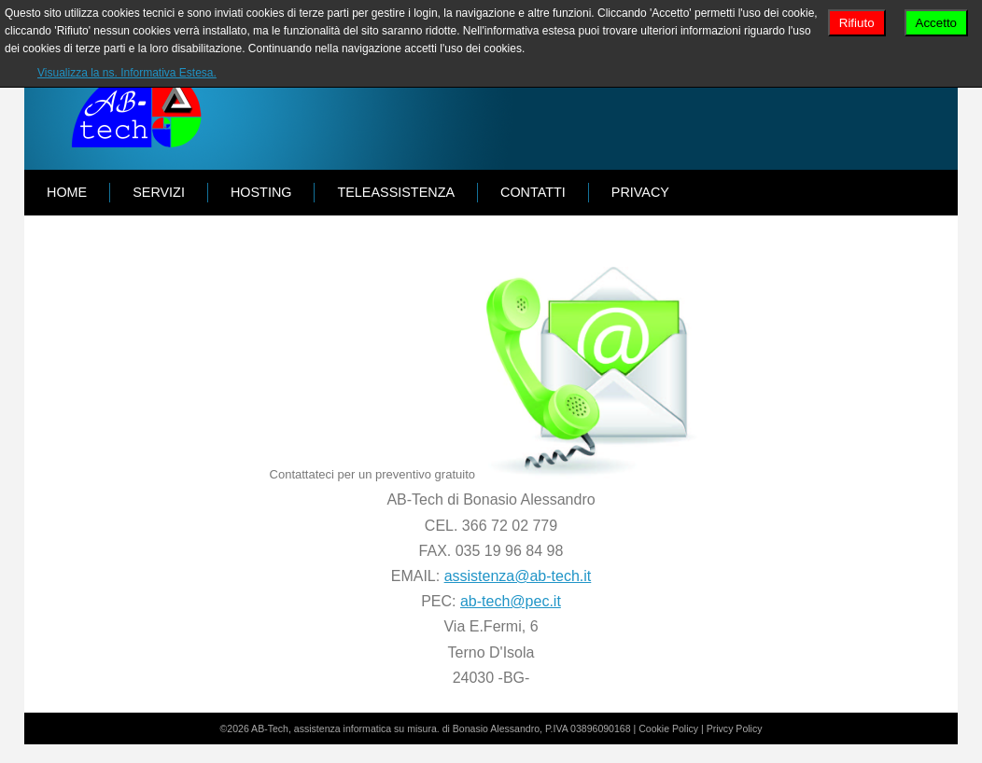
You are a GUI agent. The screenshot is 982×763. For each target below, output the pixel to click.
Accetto (936, 23)
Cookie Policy (668, 728)
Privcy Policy (735, 728)
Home (67, 192)
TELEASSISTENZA (396, 192)
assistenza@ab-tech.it (518, 576)
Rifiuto (857, 23)
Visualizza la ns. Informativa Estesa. (127, 72)
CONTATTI (533, 192)
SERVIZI (159, 192)
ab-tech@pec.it (510, 601)
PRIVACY (640, 192)
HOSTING (261, 192)
